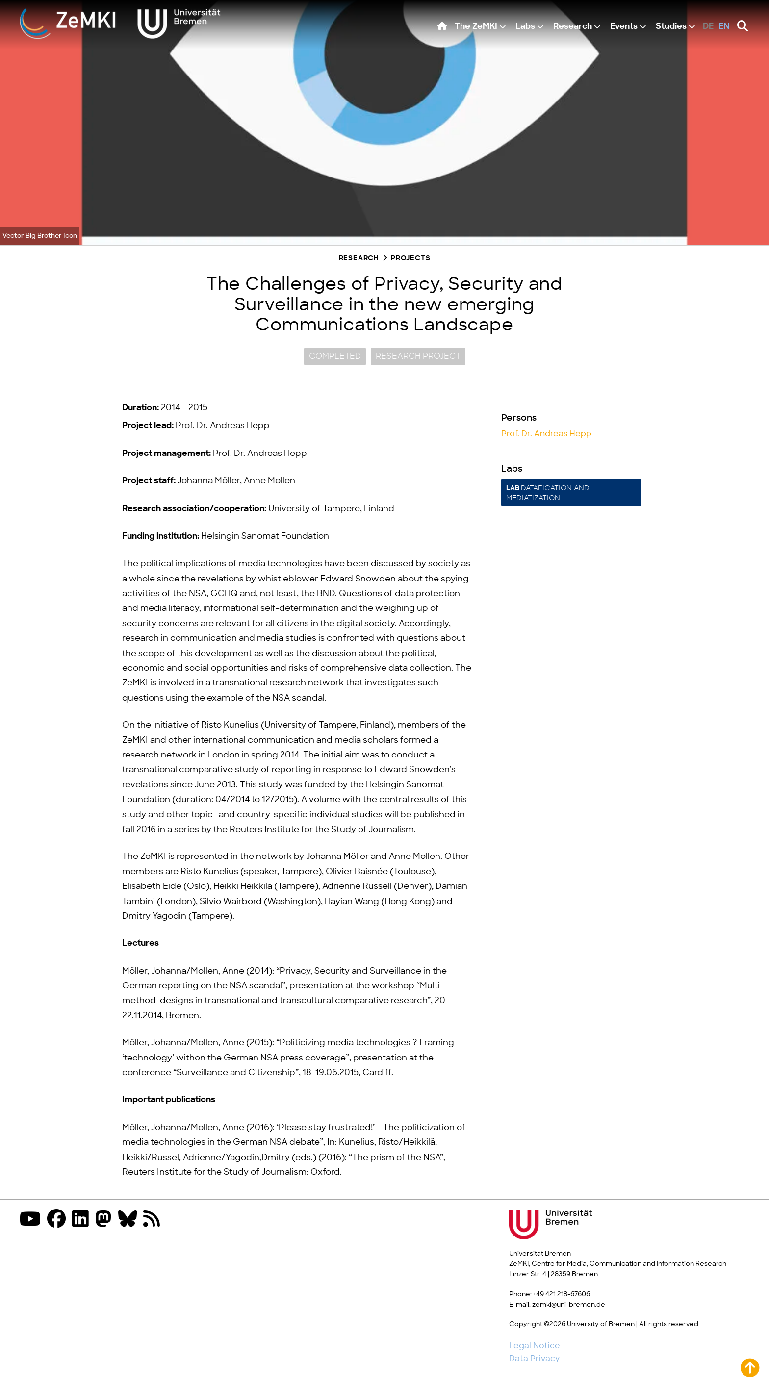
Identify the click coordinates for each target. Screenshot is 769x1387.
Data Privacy (534, 1358)
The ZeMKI (476, 27)
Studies (671, 27)
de (708, 27)
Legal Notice (534, 1346)
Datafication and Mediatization (548, 493)
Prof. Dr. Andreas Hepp (546, 434)
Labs (525, 27)
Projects (410, 258)
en (724, 27)
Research (572, 27)
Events (624, 27)
